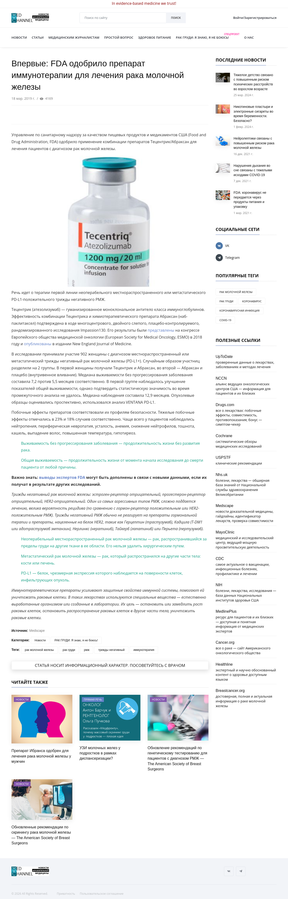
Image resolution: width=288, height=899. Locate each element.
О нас (246, 37)
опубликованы (37, 343)
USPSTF (223, 457)
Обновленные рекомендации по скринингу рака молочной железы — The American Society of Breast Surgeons (41, 835)
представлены (161, 330)
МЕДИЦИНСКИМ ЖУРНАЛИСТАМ (73, 37)
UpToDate (224, 356)
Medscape (37, 630)
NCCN (221, 378)
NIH (219, 585)
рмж (86, 650)
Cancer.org (225, 642)
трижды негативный (111, 650)
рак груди (69, 650)
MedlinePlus (226, 611)
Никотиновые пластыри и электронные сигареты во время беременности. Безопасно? (253, 114)
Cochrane (224, 436)
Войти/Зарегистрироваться (255, 18)
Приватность (66, 894)
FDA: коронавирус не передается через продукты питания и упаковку (250, 200)
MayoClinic (225, 532)
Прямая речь (93, 699)
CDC (220, 558)
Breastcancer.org (230, 690)
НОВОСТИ (19, 37)
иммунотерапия (143, 650)
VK (222, 245)
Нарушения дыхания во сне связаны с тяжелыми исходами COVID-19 (253, 170)
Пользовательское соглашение (101, 894)
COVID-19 (225, 320)
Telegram (228, 257)
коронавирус (251, 301)
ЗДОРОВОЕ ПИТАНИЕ (154, 37)
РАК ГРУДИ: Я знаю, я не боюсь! (76, 640)
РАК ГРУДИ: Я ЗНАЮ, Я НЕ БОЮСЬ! (208, 37)
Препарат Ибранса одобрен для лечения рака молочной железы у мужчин (41, 756)
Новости (40, 640)
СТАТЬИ (38, 37)
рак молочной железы (39, 650)
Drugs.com (225, 404)
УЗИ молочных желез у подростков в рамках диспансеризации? (100, 753)
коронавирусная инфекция (239, 310)
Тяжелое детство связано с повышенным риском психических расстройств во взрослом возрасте (253, 82)
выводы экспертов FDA (62, 477)
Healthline (224, 664)
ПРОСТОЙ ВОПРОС (118, 37)
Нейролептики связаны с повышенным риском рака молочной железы (254, 143)
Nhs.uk (222, 474)
